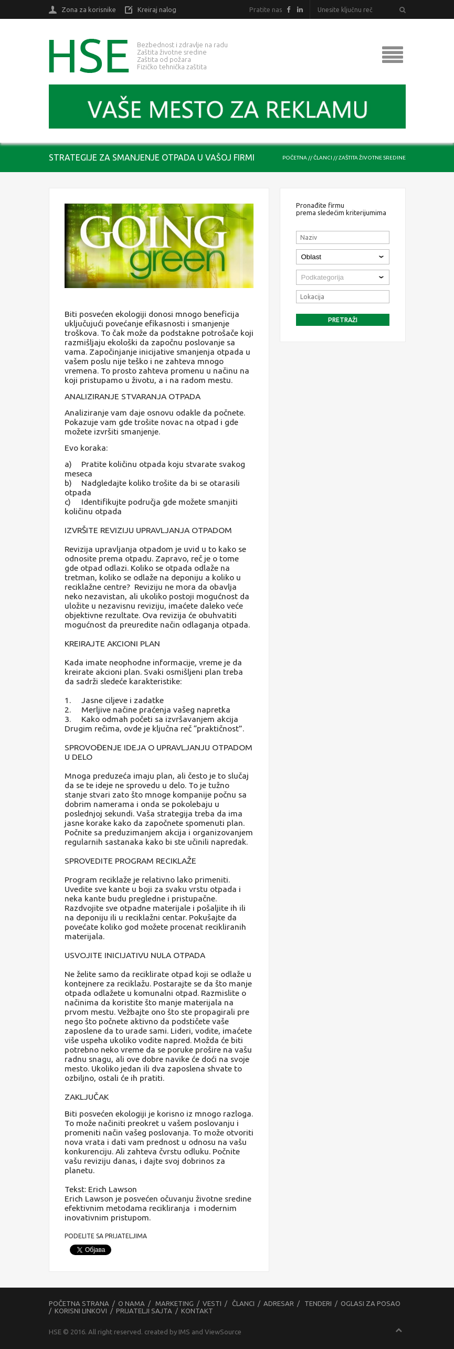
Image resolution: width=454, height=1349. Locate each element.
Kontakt (197, 1310)
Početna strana (79, 1303)
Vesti (212, 1303)
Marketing (174, 1303)
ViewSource (223, 1331)
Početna (294, 158)
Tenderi (318, 1303)
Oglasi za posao (370, 1303)
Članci (322, 158)
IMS (184, 1331)
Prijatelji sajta (144, 1310)
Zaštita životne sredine (372, 158)
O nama (131, 1303)
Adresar (278, 1303)
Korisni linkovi (81, 1310)
